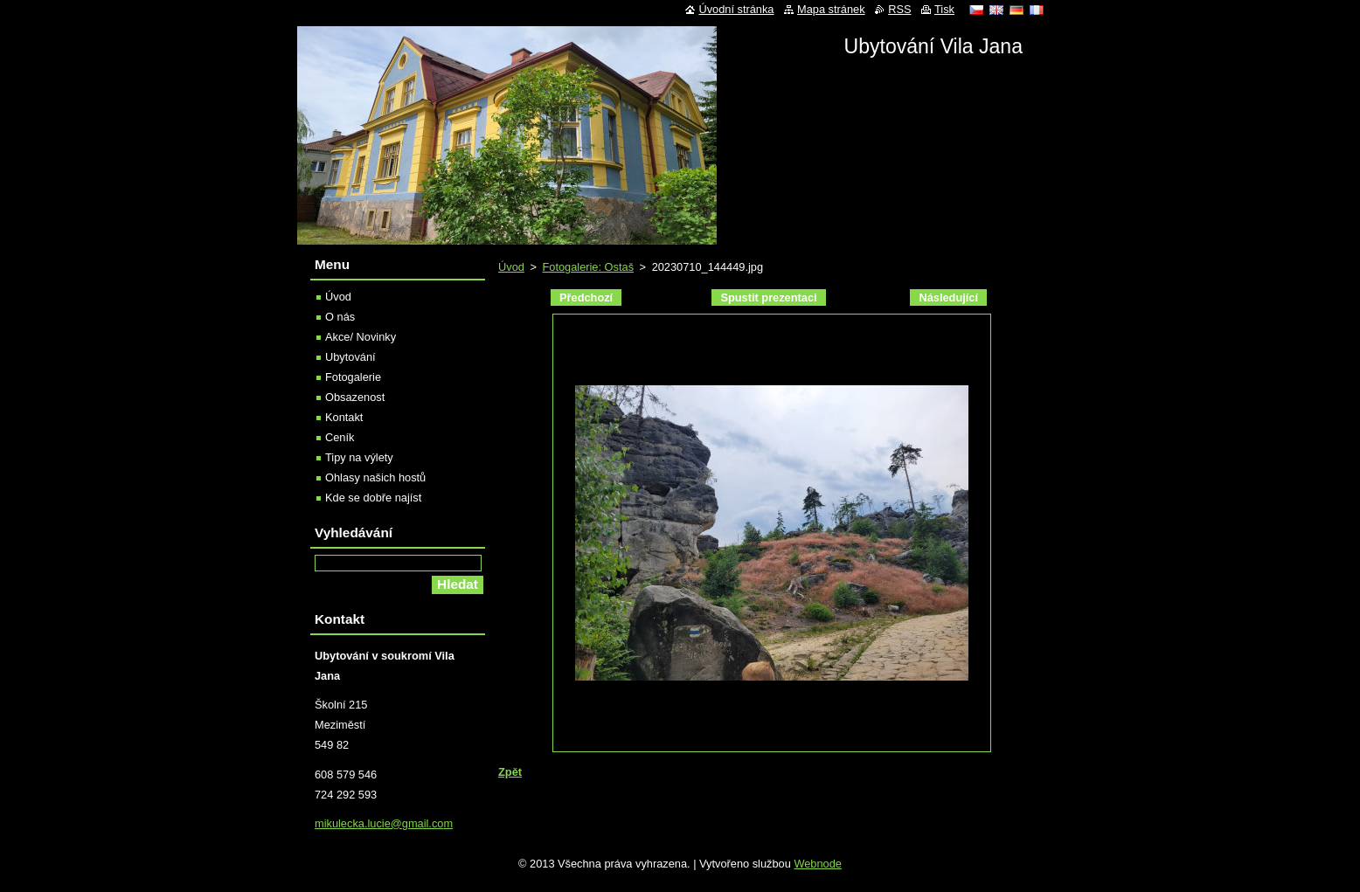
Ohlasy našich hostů (375, 477)
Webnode (818, 863)
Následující (948, 297)
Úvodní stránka (736, 9)
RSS (899, 9)
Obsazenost (355, 397)
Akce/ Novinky (360, 336)
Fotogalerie (353, 377)
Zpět (510, 771)
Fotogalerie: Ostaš (588, 266)
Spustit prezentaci (768, 297)
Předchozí (586, 297)
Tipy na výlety (359, 457)
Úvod (511, 266)
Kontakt (344, 417)
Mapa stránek (831, 9)
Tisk (944, 9)
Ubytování (350, 356)
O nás (340, 316)
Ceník (339, 437)
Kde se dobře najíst (373, 497)
